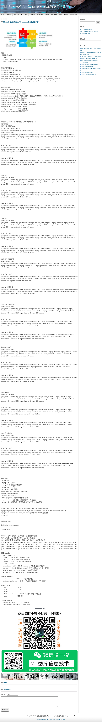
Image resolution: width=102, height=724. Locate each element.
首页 (2, 14)
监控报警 (32, 14)
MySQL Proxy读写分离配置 (89, 58)
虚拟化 (47, 14)
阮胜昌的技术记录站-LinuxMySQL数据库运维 (34, 6)
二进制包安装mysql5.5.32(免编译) (91, 56)
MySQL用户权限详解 (87, 66)
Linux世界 (24, 14)
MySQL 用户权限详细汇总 (89, 75)
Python (66, 14)
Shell (60, 14)
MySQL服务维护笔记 (87, 73)
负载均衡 (40, 14)
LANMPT (54, 14)
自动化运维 (73, 14)
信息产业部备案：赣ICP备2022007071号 (51, 722)
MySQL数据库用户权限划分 (89, 64)
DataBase (8, 14)
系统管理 (16, 14)
